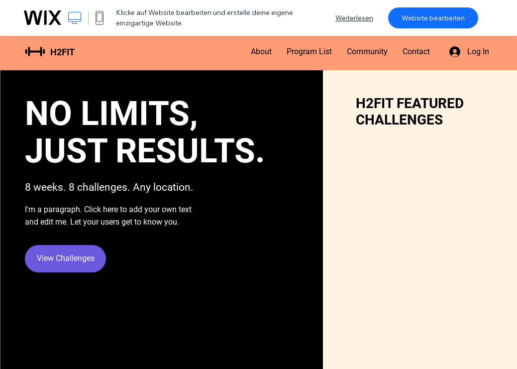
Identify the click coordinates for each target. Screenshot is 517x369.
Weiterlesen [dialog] (354, 17)
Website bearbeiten (433, 17)
